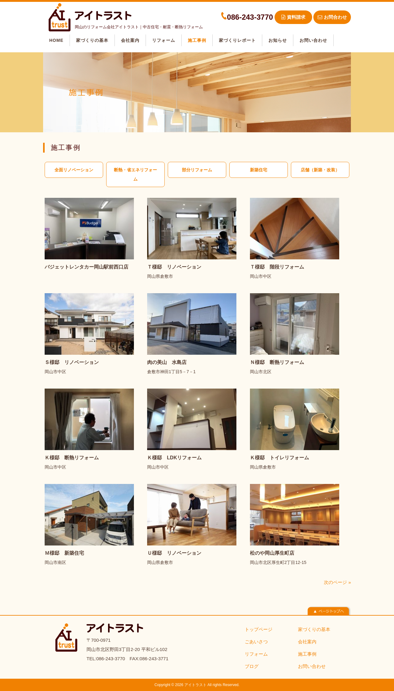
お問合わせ (332, 17)
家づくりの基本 (314, 629)
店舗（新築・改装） (320, 169)
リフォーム (256, 654)
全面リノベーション (73, 169)
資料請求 (293, 17)
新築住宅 (258, 169)
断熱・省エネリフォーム (135, 174)
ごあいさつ (256, 641)
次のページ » (337, 582)
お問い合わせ (312, 666)
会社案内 (307, 641)
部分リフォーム (197, 169)
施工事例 (307, 654)
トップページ (258, 629)
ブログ (252, 666)
